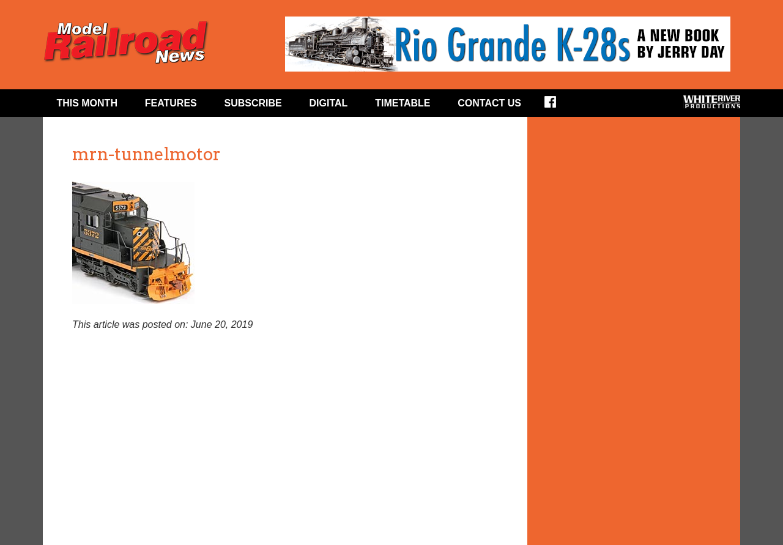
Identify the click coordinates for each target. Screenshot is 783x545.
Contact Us (489, 103)
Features (171, 103)
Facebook (558, 106)
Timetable (402, 103)
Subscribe (253, 103)
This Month (86, 103)
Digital (329, 103)
